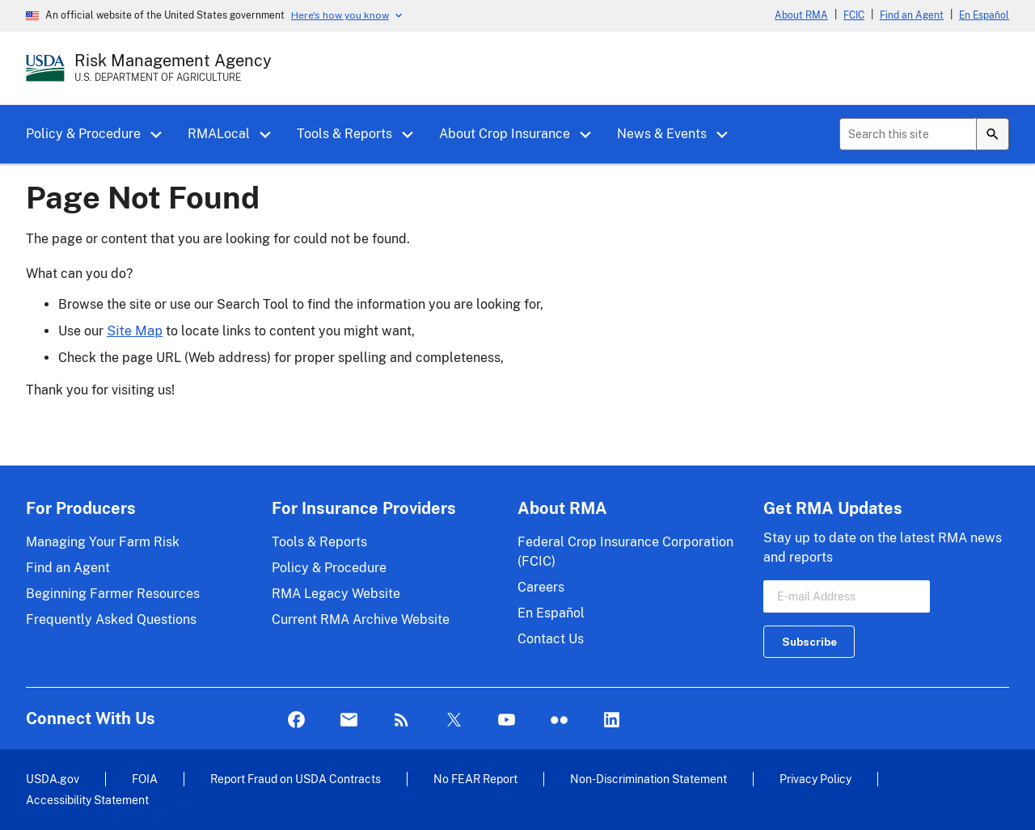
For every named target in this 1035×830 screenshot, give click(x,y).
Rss (401, 720)
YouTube (506, 720)
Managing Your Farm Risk (103, 542)
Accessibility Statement (87, 800)
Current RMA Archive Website (361, 619)
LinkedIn (612, 720)
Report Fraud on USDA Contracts (295, 779)
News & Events (662, 133)
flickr (559, 720)
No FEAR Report (475, 779)
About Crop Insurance (504, 133)
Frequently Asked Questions (111, 619)
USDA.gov (52, 779)
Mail (349, 720)
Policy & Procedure (83, 133)
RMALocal (219, 133)
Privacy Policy (815, 779)
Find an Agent (912, 15)
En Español (984, 15)
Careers (541, 587)
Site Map (135, 331)
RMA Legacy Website (336, 593)
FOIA (145, 779)
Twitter (454, 720)
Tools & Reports (344, 133)
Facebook (296, 720)
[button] (162, 134)
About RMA (801, 15)
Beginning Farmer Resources (113, 593)
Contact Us (551, 639)
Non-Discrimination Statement (648, 779)
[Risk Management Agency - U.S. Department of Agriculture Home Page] (173, 68)
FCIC (853, 15)
